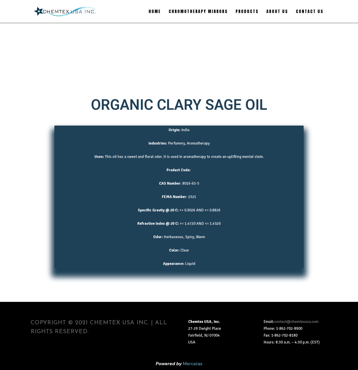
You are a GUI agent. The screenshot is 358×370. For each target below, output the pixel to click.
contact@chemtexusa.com (296, 321)
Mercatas (193, 364)
